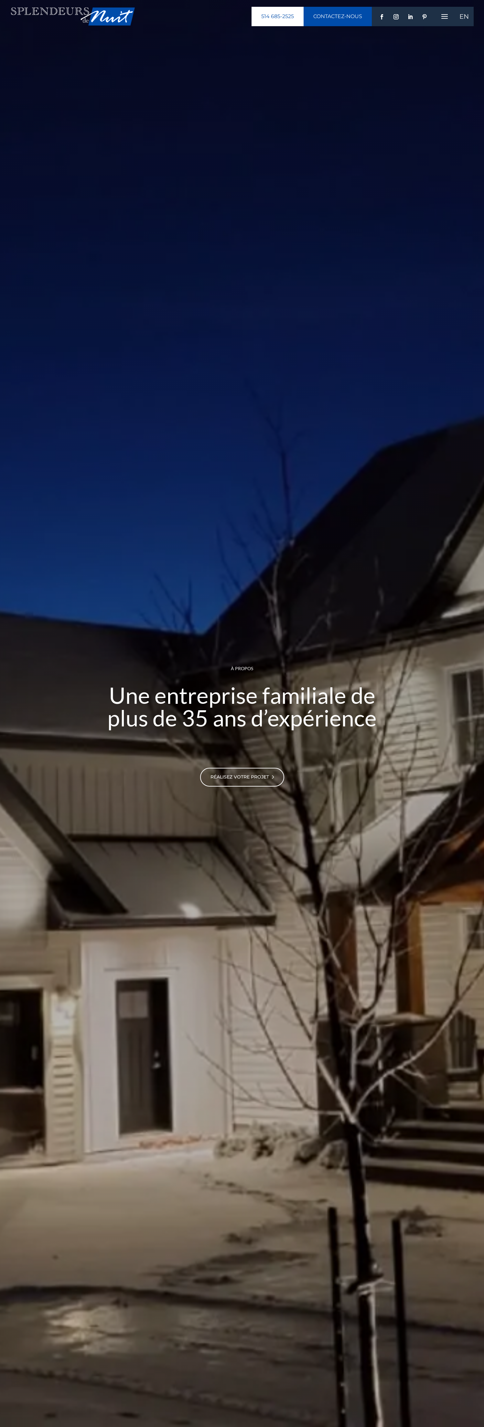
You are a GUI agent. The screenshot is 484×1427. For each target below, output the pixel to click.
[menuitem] (464, 16)
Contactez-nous (337, 16)
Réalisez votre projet (239, 777)
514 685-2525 (277, 16)
